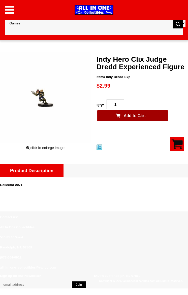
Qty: (100, 105)
